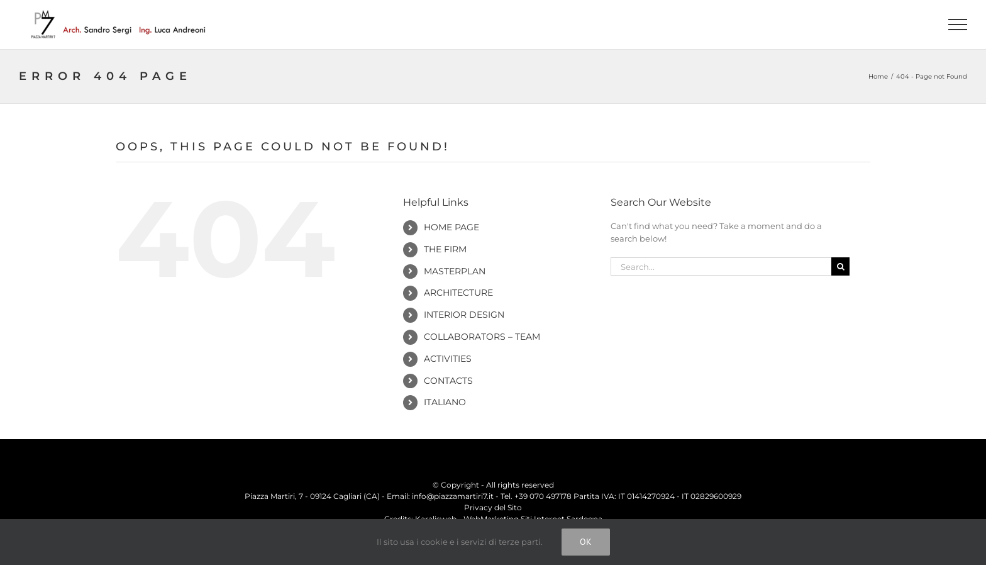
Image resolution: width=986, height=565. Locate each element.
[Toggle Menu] (958, 24)
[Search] (840, 266)
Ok (586, 541)
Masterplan (454, 271)
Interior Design (464, 314)
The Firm (445, 249)
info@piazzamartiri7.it (453, 496)
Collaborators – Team (482, 336)
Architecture (458, 292)
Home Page (451, 227)
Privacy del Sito (493, 507)
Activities (448, 358)
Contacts (448, 380)
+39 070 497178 (543, 496)
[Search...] (721, 266)
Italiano (445, 402)
